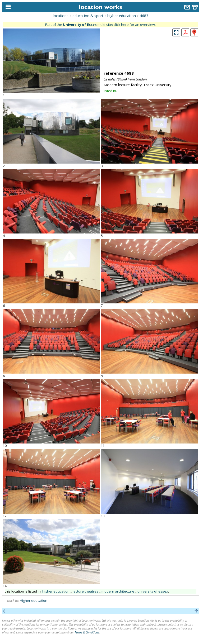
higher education (121, 15)
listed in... (111, 90)
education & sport (87, 15)
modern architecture (118, 591)
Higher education (33, 600)
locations (60, 15)
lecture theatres (85, 591)
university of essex (152, 591)
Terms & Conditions (87, 632)
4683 (144, 15)
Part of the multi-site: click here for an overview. (100, 24)
